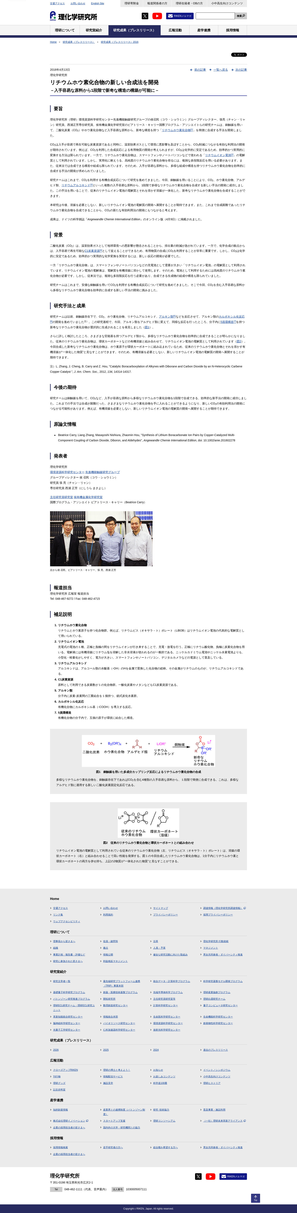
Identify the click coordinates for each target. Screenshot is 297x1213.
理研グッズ (59, 1083)
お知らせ (158, 1070)
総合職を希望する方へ (165, 1147)
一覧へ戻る (221, 69)
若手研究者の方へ (113, 1147)
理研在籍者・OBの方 (189, 3)
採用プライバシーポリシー (218, 914)
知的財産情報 (60, 1109)
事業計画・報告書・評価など (69, 954)
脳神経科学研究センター (66, 1023)
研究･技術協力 (161, 1109)
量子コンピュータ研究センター (220, 1005)
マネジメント (210, 947)
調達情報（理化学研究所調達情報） (224, 908)
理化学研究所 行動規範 (215, 941)
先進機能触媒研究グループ (102, 472)
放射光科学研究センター (166, 1029)
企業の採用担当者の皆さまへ (69, 1127)
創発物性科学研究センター (218, 1023)
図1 (147, 327)
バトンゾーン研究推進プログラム (71, 998)
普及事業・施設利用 (214, 1109)
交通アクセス (57, 3)
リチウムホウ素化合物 (177, 130)
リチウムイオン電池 (219, 155)
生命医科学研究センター (166, 1016)
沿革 (155, 941)
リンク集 (58, 914)
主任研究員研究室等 (164, 998)
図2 (239, 341)
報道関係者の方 (157, 3)
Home (53, 42)
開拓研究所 (109, 998)
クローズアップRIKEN (65, 1070)
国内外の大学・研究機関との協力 (121, 1127)
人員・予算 (159, 947)
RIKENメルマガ (182, 16)
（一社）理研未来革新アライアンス (224, 1120)
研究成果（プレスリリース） (79, 42)
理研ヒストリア (211, 1083)
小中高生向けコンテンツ (227, 3)
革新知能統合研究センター (68, 1016)
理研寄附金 (132, 3)
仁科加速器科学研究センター (119, 1029)
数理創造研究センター (115, 1005)
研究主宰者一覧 (61, 981)
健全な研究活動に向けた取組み (170, 954)
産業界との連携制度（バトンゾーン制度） (124, 1112)
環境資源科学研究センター (67, 472)
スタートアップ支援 (114, 1120)
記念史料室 (59, 1089)
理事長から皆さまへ (64, 941)
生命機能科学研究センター (218, 1016)
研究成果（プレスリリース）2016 (119, 42)
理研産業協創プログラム (216, 992)
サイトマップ (160, 908)
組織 (55, 947)
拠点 (105, 947)
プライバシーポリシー (165, 914)
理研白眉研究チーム (214, 998)
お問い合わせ (78, 3)
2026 (56, 1049)
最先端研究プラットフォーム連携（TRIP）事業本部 (121, 983)
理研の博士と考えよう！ (116, 1070)
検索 (239, 16)
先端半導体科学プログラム (168, 992)
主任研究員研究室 (61, 497)
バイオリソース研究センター (119, 1023)
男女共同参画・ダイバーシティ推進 (223, 954)
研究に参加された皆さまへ (68, 961)
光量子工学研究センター (66, 1029)
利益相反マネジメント (115, 961)
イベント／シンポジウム (216, 1070)
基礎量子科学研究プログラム (69, 992)
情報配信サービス (113, 1076)
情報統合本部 (110, 1016)
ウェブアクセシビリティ (66, 921)
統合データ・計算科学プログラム (171, 981)
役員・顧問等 (110, 941)
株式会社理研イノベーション (70, 1120)
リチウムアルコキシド (77, 185)
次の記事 (241, 69)
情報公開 (108, 954)
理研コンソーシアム (164, 1120)
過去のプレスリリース (215, 1049)
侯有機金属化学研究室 (88, 497)
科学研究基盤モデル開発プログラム (223, 981)
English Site (97, 3)
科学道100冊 (160, 1083)
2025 (106, 1049)
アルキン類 (167, 316)
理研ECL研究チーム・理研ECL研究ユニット (74, 1007)
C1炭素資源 (93, 250)
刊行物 (57, 1076)
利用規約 (108, 914)
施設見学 (108, 1083)
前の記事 (200, 69)
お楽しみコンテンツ (164, 1076)
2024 (156, 1049)
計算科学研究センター (165, 1005)
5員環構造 (228, 322)
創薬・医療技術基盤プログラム (120, 992)
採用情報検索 (60, 1147)
